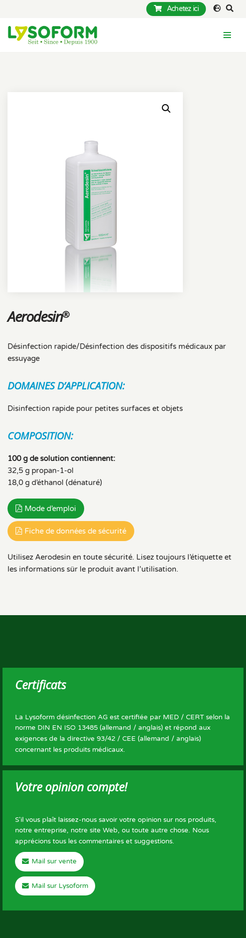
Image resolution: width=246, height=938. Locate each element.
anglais (149, 728)
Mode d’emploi (50, 508)
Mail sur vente (54, 861)
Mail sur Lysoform (60, 886)
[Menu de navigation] (227, 35)
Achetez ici (176, 9)
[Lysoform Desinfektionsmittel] (53, 35)
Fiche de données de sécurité (75, 531)
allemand (116, 728)
